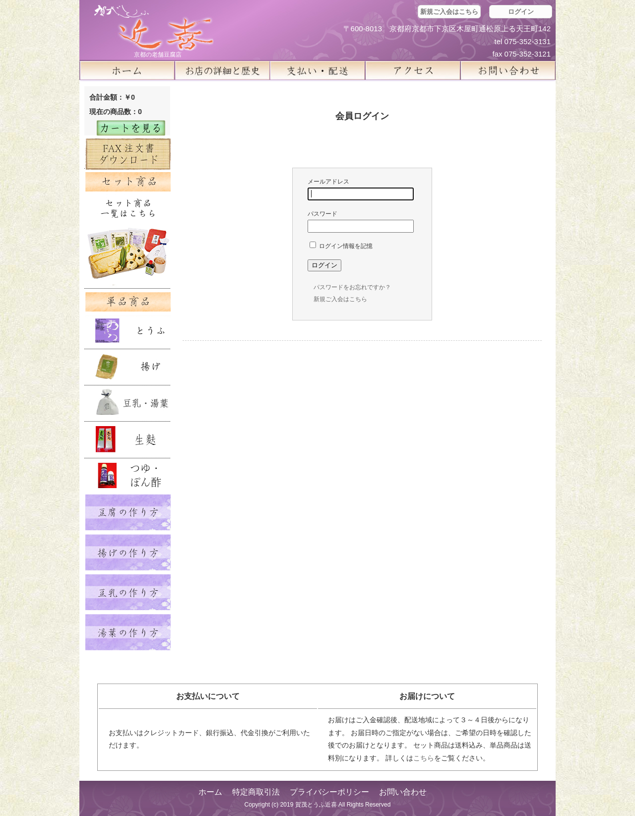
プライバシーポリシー (329, 792)
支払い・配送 (317, 70)
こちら (423, 758)
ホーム (127, 70)
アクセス (412, 70)
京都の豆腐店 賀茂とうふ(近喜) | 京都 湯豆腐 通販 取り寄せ (153, 28)
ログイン (521, 11)
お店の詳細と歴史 (222, 70)
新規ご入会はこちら (449, 11)
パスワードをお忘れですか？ (352, 287)
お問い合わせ (403, 792)
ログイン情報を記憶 (341, 246)
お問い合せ (508, 70)
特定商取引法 (256, 792)
